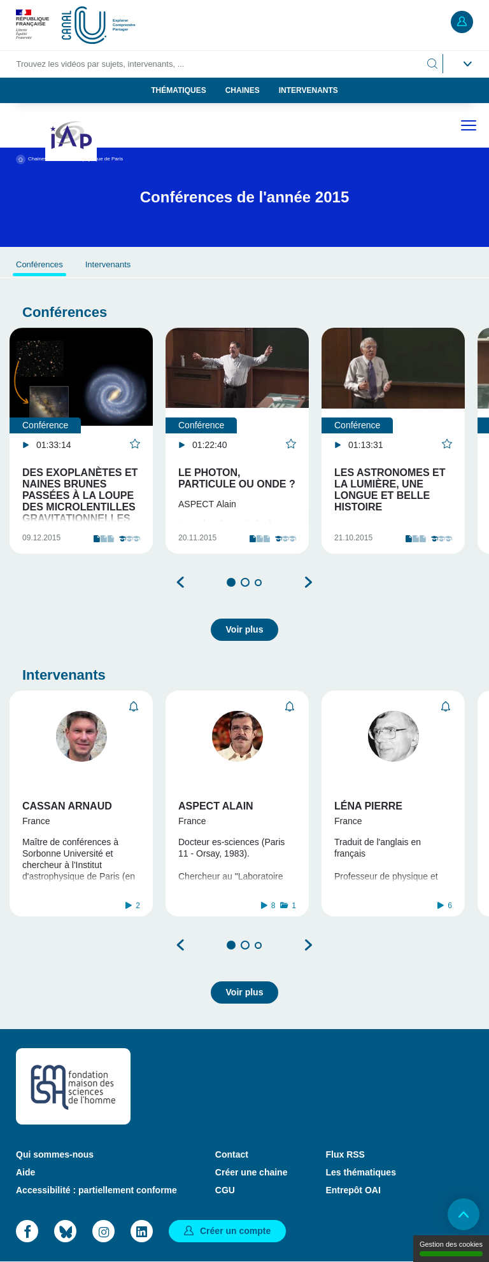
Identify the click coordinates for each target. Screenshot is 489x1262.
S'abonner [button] (133, 706)
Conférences (39, 264)
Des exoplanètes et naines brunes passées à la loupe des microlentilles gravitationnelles (80, 495)
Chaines (242, 90)
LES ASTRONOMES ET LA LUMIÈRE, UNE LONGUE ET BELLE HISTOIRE (390, 489)
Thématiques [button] (178, 90)
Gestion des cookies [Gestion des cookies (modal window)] (451, 1248)
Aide (25, 1172)
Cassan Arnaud (67, 806)
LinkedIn (142, 1231)
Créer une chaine (251, 1172)
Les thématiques (360, 1172)
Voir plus (245, 629)
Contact (231, 1154)
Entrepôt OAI (352, 1190)
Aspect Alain (215, 806)
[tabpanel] (81, 441)
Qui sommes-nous (55, 1154)
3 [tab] (258, 582)
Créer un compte (235, 1231)
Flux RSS (344, 1154)
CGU (225, 1190)
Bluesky (65, 1231)
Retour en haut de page (463, 1214)
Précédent (181, 582)
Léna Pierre (368, 806)
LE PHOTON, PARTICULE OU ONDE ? (236, 478)
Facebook (27, 1231)
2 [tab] (245, 582)
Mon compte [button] (462, 22)
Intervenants (308, 90)
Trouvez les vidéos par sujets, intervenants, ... (101, 64)
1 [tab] (231, 582)
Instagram (103, 1231)
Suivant (308, 582)
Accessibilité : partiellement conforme (96, 1190)
